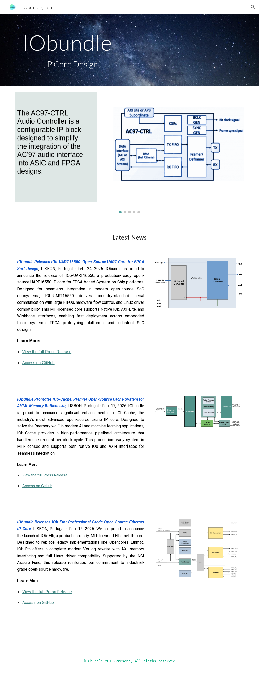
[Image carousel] (129, 152)
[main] (110, 50)
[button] (253, 7)
